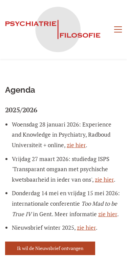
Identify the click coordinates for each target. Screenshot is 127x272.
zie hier (76, 145)
